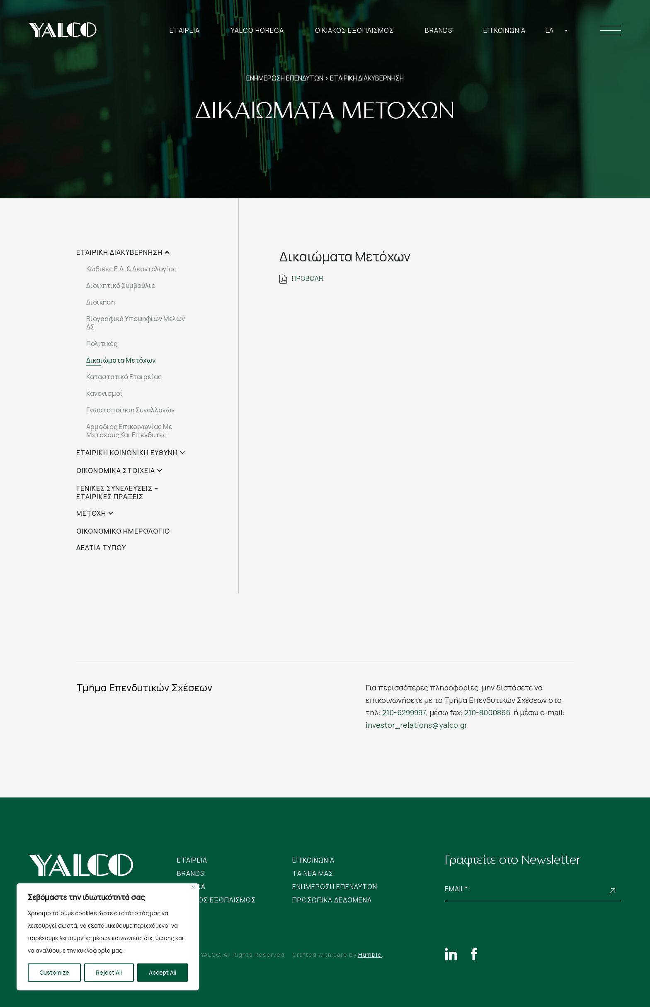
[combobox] (557, 30)
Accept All (162, 972)
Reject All (109, 972)
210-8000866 (487, 712)
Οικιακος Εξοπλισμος (354, 30)
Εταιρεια (185, 30)
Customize (54, 972)
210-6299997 (404, 712)
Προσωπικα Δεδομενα (332, 900)
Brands (439, 30)
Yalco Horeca (257, 30)
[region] (108, 936)
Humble (370, 954)
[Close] (193, 887)
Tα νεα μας (312, 873)
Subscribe (612, 891)
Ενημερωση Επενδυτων (334, 886)
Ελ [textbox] (549, 30)
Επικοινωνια (504, 30)
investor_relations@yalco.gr (416, 725)
